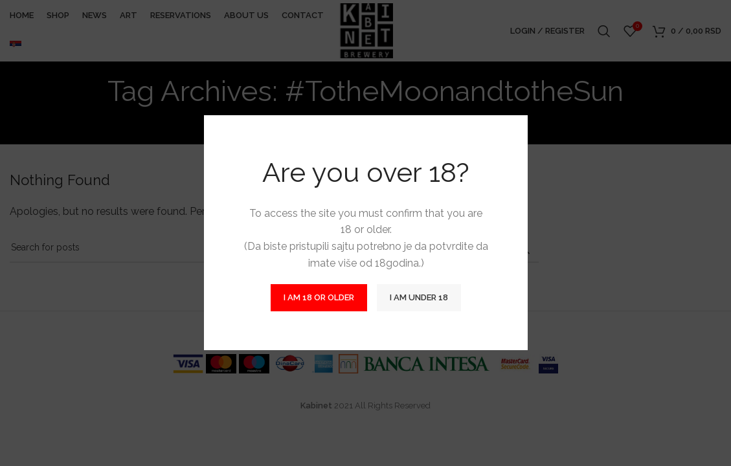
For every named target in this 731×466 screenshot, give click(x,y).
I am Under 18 (419, 298)
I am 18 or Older (319, 298)
